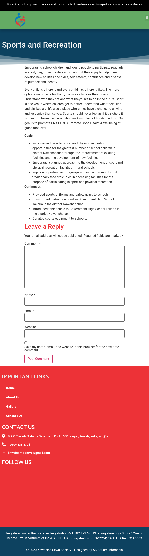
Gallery (11, 406)
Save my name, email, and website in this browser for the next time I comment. (72, 348)
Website (30, 327)
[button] (147, 16)
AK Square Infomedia (107, 550)
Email (29, 311)
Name (29, 295)
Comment (32, 243)
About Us (13, 397)
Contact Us (14, 416)
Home (10, 388)
